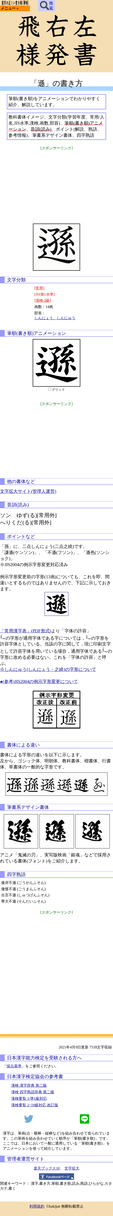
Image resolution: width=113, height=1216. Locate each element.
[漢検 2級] (42, 300)
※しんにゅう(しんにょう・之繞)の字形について (48, 669)
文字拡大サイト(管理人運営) (28, 491)
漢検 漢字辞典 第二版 (29, 1085)
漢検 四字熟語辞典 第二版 (32, 1092)
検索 (46, 5)
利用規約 (36, 1206)
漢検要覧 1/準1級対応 (29, 1098)
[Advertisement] (56, 184)
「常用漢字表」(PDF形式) (25, 630)
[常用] (39, 288)
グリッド (58, 389)
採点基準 (14, 1066)
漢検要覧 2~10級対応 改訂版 (34, 1105)
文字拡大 (71, 1168)
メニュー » (9, 8)
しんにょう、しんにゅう (54, 318)
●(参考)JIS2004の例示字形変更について (39, 681)
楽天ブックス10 (47, 1168)
